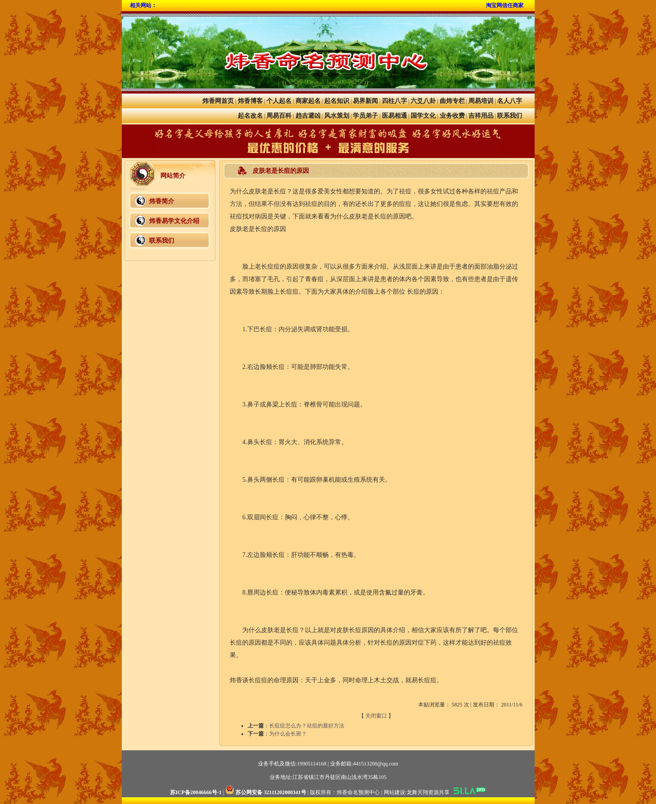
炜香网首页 (218, 101)
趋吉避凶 (308, 115)
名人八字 (509, 101)
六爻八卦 (423, 101)
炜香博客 (250, 101)
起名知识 (336, 101)
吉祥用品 (480, 115)
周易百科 (279, 115)
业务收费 (452, 115)
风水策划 (336, 115)
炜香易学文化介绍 (174, 221)
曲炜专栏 (452, 101)
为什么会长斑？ (288, 734)
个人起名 (279, 101)
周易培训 (480, 101)
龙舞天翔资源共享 (428, 792)
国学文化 (423, 115)
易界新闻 (365, 101)
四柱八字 (394, 101)
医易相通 (394, 115)
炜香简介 (161, 201)
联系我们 (509, 115)
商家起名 (308, 101)
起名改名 (250, 115)
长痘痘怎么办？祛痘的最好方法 (306, 726)
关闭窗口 (376, 716)
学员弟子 (365, 115)
